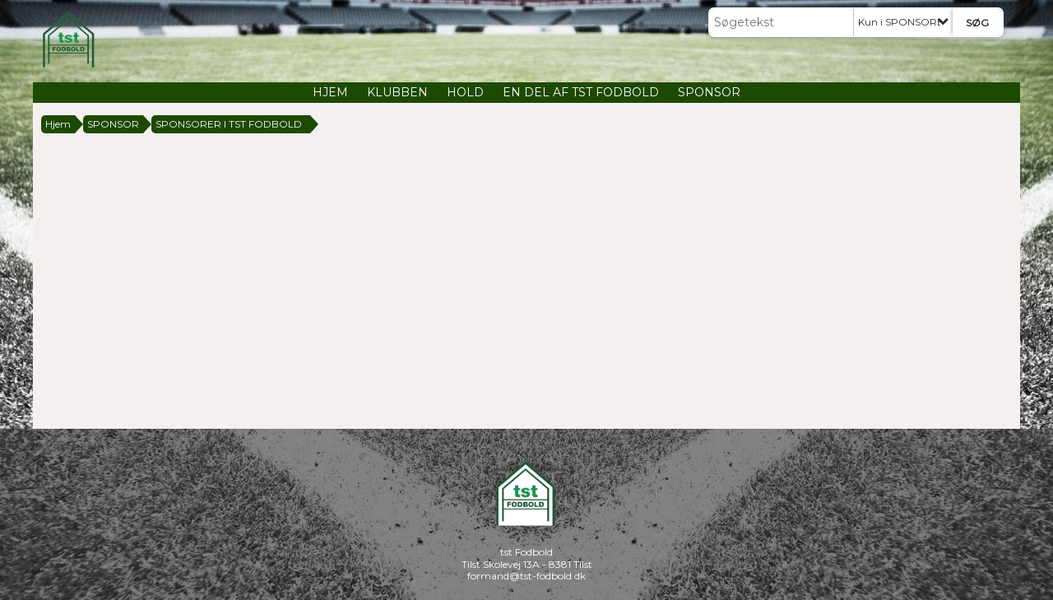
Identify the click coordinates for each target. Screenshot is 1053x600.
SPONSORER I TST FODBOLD (228, 124)
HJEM (330, 92)
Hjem (58, 124)
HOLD (465, 92)
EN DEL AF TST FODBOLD (581, 92)
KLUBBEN (397, 92)
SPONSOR (709, 92)
